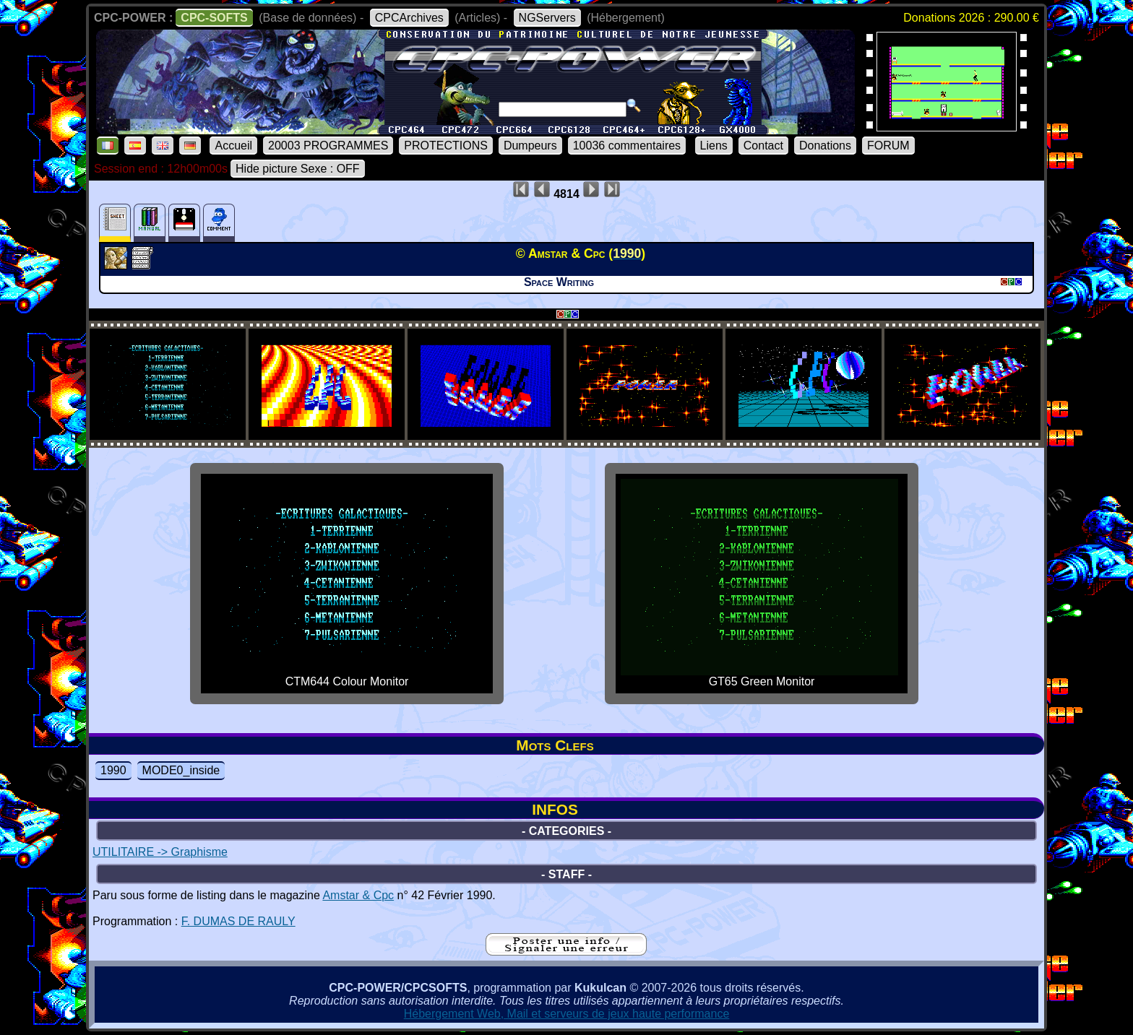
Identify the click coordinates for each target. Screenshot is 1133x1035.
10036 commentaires (627, 145)
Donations (825, 145)
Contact (763, 145)
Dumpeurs (530, 145)
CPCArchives (409, 18)
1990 (113, 770)
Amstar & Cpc (358, 895)
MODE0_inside (181, 770)
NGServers (547, 18)
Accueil (233, 145)
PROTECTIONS (446, 145)
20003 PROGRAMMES (328, 145)
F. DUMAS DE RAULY (238, 921)
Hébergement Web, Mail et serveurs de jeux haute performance (567, 1014)
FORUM (888, 145)
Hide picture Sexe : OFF (298, 169)
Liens (714, 145)
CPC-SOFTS (214, 18)
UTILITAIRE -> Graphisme (160, 852)
